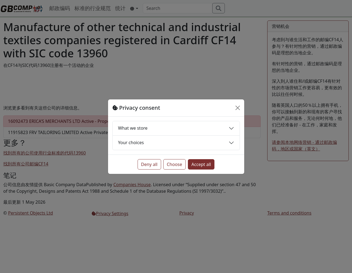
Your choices (131, 143)
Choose (174, 164)
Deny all (149, 164)
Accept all (201, 164)
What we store (133, 128)
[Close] (237, 107)
